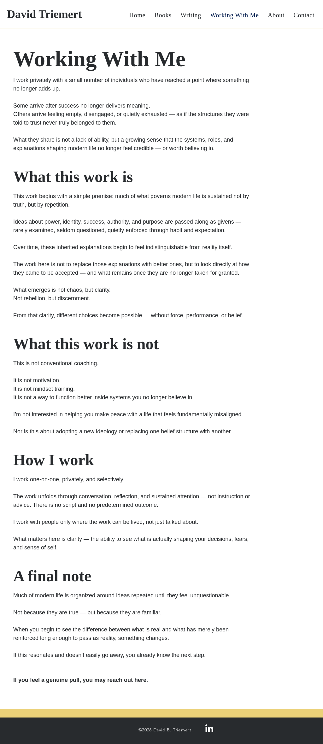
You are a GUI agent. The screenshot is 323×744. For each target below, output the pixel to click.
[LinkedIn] (209, 729)
